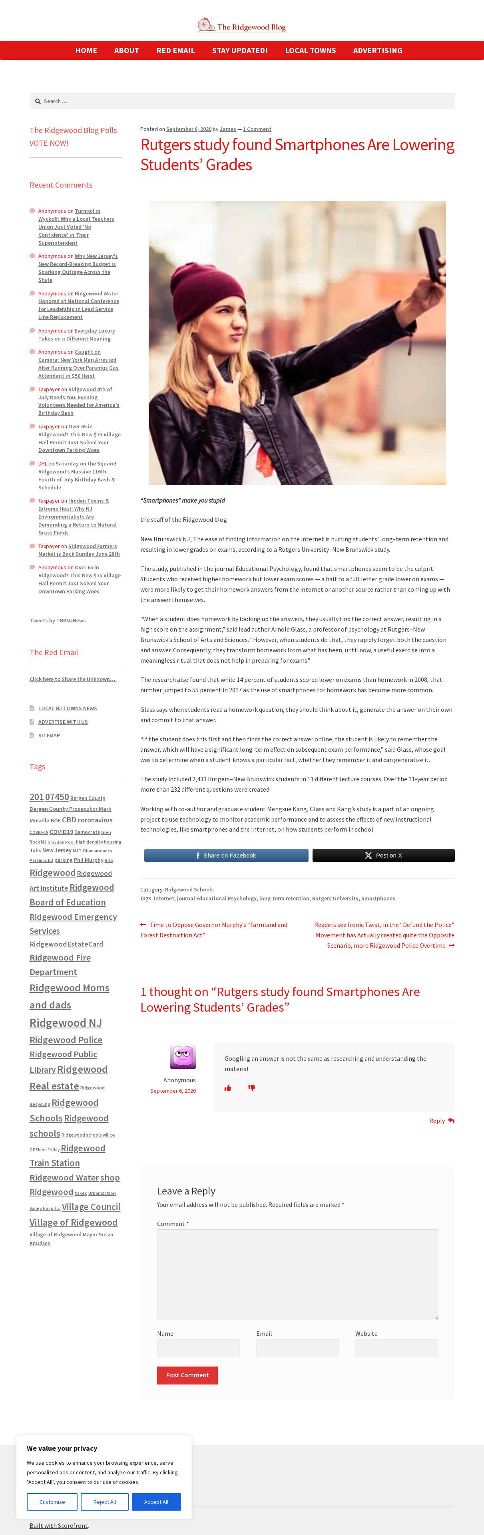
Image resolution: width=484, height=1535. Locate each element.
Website (366, 1333)
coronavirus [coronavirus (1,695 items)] (95, 820)
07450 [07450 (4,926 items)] (57, 796)
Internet (164, 898)
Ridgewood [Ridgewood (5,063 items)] (53, 872)
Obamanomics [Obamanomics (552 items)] (97, 851)
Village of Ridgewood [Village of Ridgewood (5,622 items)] (74, 1222)
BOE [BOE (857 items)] (56, 820)
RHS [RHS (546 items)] (109, 860)
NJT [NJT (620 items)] (77, 851)
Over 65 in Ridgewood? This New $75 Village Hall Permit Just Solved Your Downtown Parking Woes (79, 438)
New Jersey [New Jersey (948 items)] (57, 850)
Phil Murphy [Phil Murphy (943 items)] (89, 860)
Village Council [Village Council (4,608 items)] (91, 1206)
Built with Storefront (59, 1525)
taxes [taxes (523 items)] (81, 1193)
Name (165, 1333)
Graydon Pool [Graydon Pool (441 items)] (61, 842)
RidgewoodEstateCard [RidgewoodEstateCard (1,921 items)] (67, 944)
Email (264, 1333)
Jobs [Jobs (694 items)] (35, 850)
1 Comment (257, 129)
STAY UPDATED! (240, 50)
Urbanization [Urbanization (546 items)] (102, 1193)
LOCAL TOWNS (310, 50)
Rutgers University (335, 898)
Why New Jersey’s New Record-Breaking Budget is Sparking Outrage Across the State (78, 267)
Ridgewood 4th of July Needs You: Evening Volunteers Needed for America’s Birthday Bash (79, 401)
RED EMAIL (175, 50)
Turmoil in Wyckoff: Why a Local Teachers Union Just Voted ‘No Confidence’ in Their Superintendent (76, 226)
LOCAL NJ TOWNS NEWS (67, 708)
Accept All (156, 1501)
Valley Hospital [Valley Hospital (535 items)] (45, 1208)
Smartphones (378, 898)
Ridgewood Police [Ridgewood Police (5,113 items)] (66, 1040)
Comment (173, 1224)
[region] (104, 1477)
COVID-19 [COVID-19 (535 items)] (39, 832)
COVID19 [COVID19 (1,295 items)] (61, 832)
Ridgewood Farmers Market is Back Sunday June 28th (79, 550)
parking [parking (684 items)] (63, 860)
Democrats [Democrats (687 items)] (87, 832)
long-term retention (284, 898)
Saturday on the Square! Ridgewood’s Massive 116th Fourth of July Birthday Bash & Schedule (77, 475)
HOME (86, 50)
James (228, 129)
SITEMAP (49, 735)
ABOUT (126, 50)
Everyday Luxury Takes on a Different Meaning (76, 334)
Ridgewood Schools (189, 889)
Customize (52, 1501)
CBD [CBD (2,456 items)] (69, 819)
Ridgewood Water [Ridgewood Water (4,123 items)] (64, 1177)
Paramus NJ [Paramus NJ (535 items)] (41, 860)
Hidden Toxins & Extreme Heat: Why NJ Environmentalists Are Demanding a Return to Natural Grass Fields (77, 516)
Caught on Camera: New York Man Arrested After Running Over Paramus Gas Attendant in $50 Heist (78, 363)
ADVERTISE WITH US (63, 721)
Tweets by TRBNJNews (58, 620)
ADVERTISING (377, 50)
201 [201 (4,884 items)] (37, 796)
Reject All (105, 1501)
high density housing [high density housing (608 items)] (98, 842)
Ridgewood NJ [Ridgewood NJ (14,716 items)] (66, 1022)
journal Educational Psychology (217, 898)
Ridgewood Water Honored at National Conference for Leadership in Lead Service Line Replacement (78, 305)
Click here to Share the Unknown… (73, 679)
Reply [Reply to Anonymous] (437, 1121)
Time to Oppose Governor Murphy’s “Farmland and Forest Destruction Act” (213, 929)
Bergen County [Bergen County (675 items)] (87, 798)
